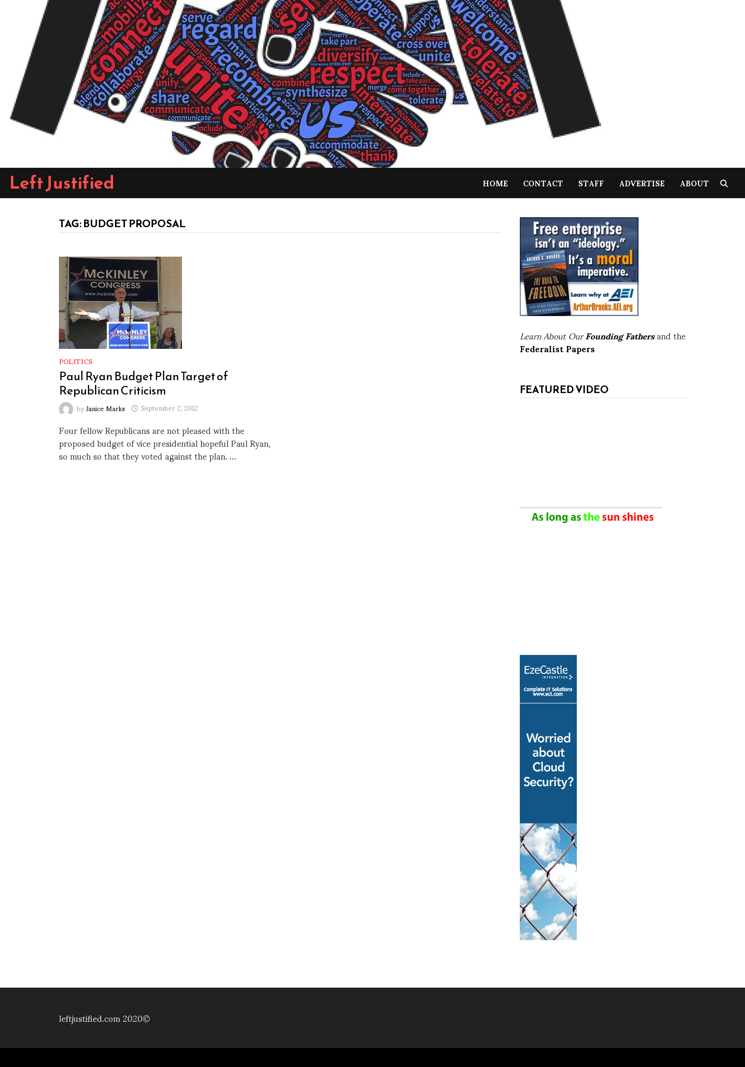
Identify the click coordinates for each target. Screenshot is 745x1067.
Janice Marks (105, 407)
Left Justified (62, 182)
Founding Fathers (619, 335)
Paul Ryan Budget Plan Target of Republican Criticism (143, 383)
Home (495, 183)
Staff (591, 183)
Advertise (642, 183)
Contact (543, 183)
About (694, 183)
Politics (76, 361)
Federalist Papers (557, 348)
